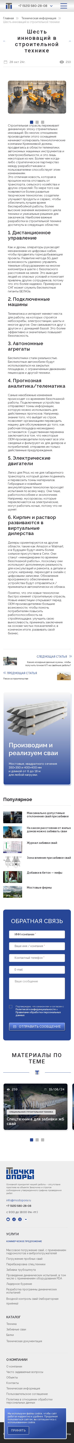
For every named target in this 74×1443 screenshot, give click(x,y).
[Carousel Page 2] (37, 122)
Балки (10, 1334)
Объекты (12, 1377)
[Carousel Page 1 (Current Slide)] (31, 122)
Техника (11, 1323)
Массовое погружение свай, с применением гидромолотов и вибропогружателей (36, 1252)
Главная (8, 18)
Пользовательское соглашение (27, 1394)
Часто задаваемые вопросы (24, 1372)
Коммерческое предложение (24, 1241)
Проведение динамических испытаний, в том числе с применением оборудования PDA (36, 1277)
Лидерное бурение (19, 1283)
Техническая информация (38, 18)
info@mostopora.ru (18, 1200)
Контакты (12, 1383)
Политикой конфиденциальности (36, 1009)
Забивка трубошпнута (21, 1269)
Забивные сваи (16, 1329)
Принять (18, 1430)
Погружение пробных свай (24, 1258)
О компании (14, 1366)
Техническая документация (24, 1341)
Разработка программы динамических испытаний (31, 1291)
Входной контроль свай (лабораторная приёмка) (32, 1301)
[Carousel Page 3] (42, 122)
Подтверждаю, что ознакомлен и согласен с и (40, 1011)
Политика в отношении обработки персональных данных (29, 1401)
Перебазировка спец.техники (25, 1264)
